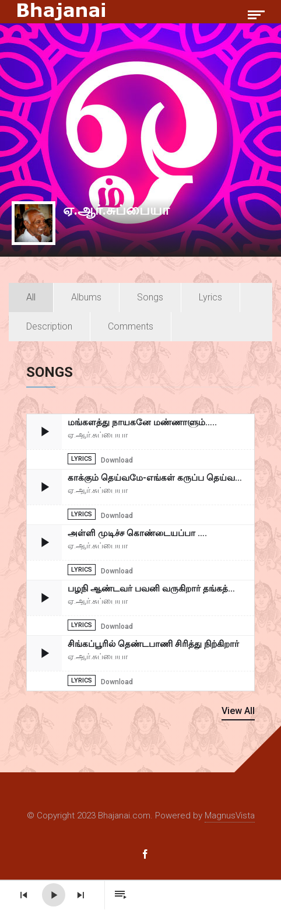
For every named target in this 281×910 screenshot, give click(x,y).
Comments (130, 326)
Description (49, 326)
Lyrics (210, 297)
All (31, 297)
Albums (86, 297)
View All (238, 710)
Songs (150, 297)
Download (117, 460)
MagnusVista (230, 815)
